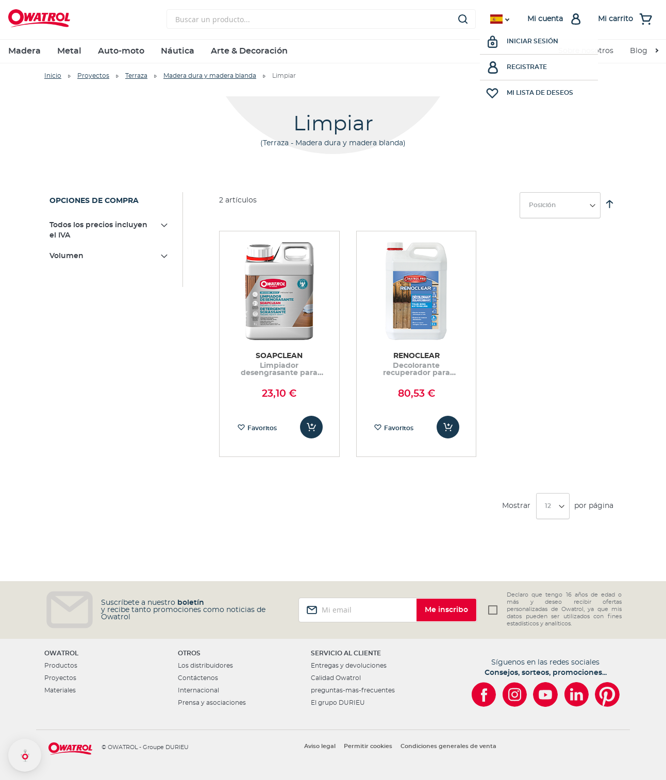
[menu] (333, 51)
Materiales (60, 690)
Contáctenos (198, 678)
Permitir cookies (368, 746)
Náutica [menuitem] (177, 51)
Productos (60, 666)
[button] (24, 755)
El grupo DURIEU (338, 703)
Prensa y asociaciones (212, 703)
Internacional (198, 690)
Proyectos (93, 76)
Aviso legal (320, 746)
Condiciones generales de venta (448, 746)
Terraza (136, 76)
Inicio (52, 76)
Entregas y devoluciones (349, 666)
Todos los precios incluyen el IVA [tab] (98, 230)
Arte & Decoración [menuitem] (249, 51)
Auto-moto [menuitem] (121, 51)
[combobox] (321, 19)
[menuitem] (644, 51)
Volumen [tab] (66, 256)
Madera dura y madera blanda (209, 76)
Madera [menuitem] (24, 51)
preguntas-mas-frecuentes (353, 690)
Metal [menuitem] (69, 51)
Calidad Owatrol (336, 678)
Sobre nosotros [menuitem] (585, 51)
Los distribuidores (205, 666)
